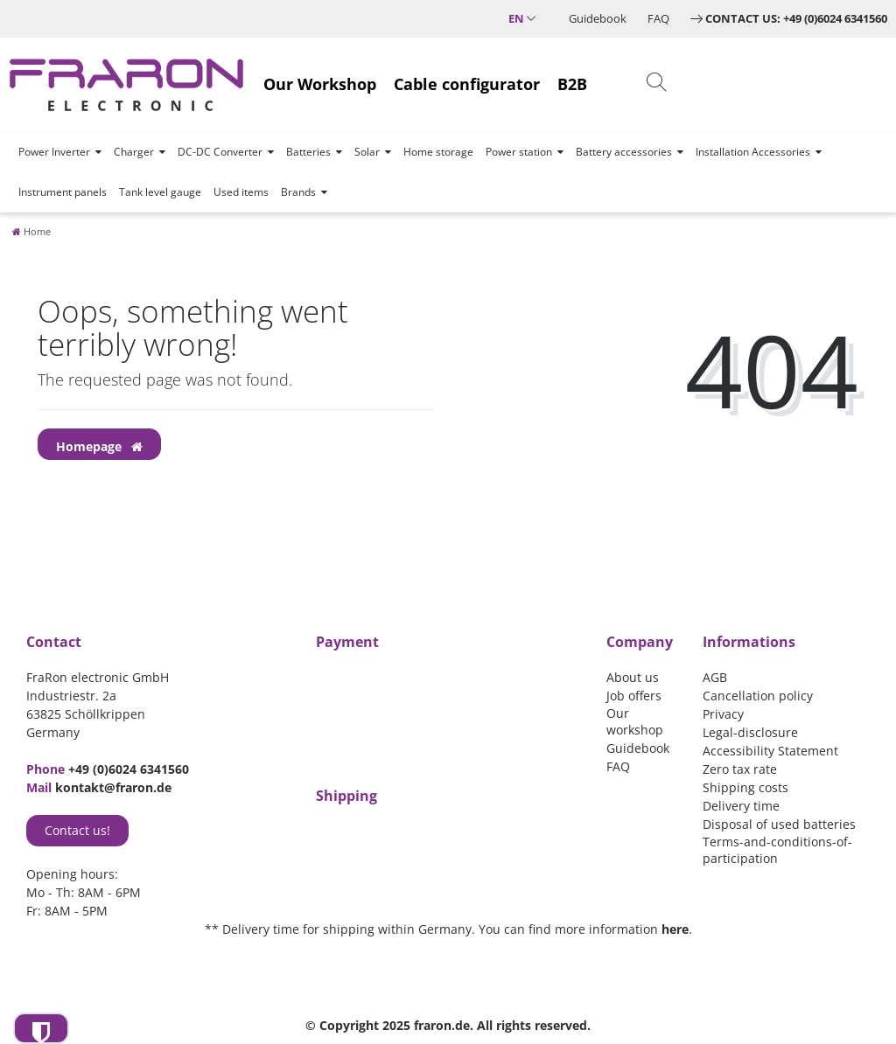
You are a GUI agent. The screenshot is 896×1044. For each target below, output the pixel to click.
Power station (519, 151)
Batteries (308, 151)
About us (632, 677)
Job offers (634, 695)
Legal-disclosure (750, 732)
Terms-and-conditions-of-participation (777, 850)
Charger (134, 151)
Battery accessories (624, 151)
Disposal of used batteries (779, 824)
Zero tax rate (740, 769)
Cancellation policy (758, 695)
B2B (572, 83)
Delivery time (741, 805)
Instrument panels (62, 191)
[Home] (31, 231)
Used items (241, 191)
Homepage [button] (99, 446)
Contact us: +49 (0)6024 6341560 (796, 18)
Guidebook (597, 18)
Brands (298, 191)
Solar (367, 151)
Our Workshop (319, 83)
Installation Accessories (753, 151)
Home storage (438, 151)
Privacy (723, 714)
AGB (715, 677)
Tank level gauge (160, 191)
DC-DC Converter (220, 151)
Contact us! (77, 830)
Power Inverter (54, 151)
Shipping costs (745, 787)
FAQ (658, 18)
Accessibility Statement (770, 750)
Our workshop (634, 721)
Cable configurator (467, 83)
